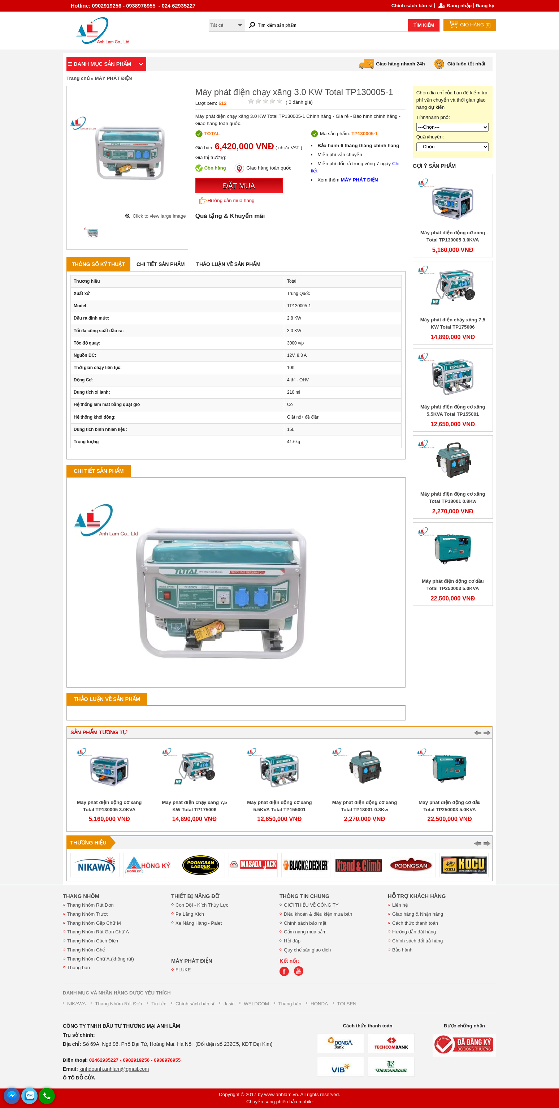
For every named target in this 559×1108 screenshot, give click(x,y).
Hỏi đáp (292, 941)
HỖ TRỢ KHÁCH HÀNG (417, 896)
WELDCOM (256, 1003)
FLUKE (183, 969)
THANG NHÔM (81, 896)
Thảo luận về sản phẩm (228, 264)
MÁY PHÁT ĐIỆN (113, 78)
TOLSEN (346, 1003)
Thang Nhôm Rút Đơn (90, 905)
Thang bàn (78, 967)
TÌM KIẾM (423, 25)
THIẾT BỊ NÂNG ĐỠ (195, 896)
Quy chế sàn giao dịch (307, 950)
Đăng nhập (459, 5)
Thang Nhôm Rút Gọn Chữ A (98, 931)
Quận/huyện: (430, 137)
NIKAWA (76, 1003)
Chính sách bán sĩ (412, 5)
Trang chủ (78, 78)
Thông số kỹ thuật (98, 264)
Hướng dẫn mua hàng (227, 200)
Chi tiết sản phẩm (160, 264)
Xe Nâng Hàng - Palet (199, 923)
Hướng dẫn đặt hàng (414, 931)
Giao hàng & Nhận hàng (417, 914)
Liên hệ (400, 905)
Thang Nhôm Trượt (87, 914)
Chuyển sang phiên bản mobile (279, 1101)
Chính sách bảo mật (305, 923)
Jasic (229, 1003)
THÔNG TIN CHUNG (304, 896)
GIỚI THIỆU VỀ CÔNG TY (311, 905)
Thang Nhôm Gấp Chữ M (94, 923)
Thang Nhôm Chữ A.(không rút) (100, 959)
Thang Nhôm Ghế (86, 950)
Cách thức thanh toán (415, 923)
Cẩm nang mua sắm (305, 931)
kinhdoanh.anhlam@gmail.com (114, 1069)
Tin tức (158, 1003)
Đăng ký (485, 5)
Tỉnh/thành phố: (433, 117)
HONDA (319, 1003)
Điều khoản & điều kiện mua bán (318, 914)
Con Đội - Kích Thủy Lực (202, 905)
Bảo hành (402, 950)
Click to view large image (159, 216)
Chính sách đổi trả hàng (417, 941)
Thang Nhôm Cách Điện (92, 941)
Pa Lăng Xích (190, 914)
